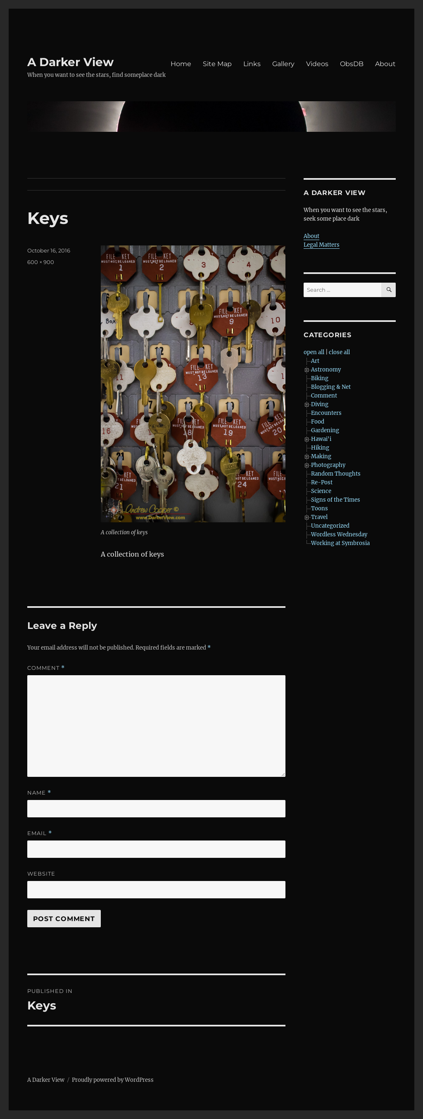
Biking (319, 378)
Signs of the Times (335, 499)
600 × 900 (40, 262)
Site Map (217, 64)
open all (314, 352)
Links (252, 64)
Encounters (326, 413)
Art (315, 360)
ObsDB (352, 64)
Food (317, 421)
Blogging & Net (331, 386)
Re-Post (322, 482)
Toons (319, 508)
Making (321, 456)
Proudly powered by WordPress (113, 1079)
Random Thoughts (336, 473)
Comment (46, 667)
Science (321, 491)
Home (181, 64)
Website (41, 873)
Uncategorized (330, 525)
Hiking (320, 447)
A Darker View (70, 62)
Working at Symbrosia (340, 543)
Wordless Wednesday (339, 534)
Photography (328, 465)
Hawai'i (321, 439)
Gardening (325, 430)
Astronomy (326, 369)
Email (39, 833)
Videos (317, 64)
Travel (319, 517)
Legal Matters (322, 244)
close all (339, 352)
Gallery (283, 64)
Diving (319, 404)
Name (39, 792)
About (385, 64)
